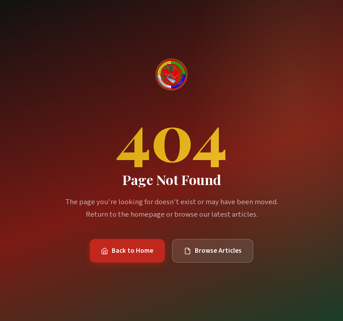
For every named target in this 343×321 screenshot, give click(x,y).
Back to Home (127, 250)
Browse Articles (213, 250)
